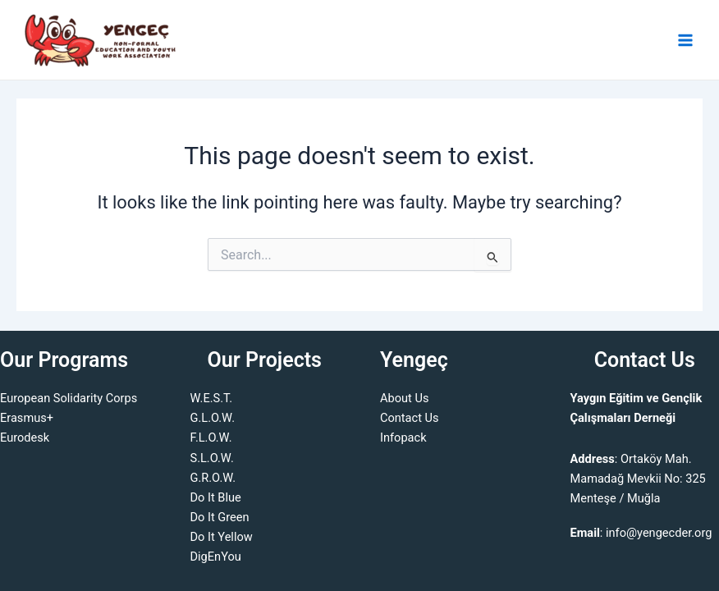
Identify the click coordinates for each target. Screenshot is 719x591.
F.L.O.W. (211, 437)
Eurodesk (24, 437)
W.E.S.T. (211, 398)
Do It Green (220, 517)
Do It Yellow (221, 536)
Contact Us (409, 417)
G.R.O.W (211, 477)
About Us (404, 398)
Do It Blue (215, 497)
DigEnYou (215, 556)
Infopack (403, 437)
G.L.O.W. (213, 417)
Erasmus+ (26, 417)
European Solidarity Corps (68, 398)
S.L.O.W (210, 458)
